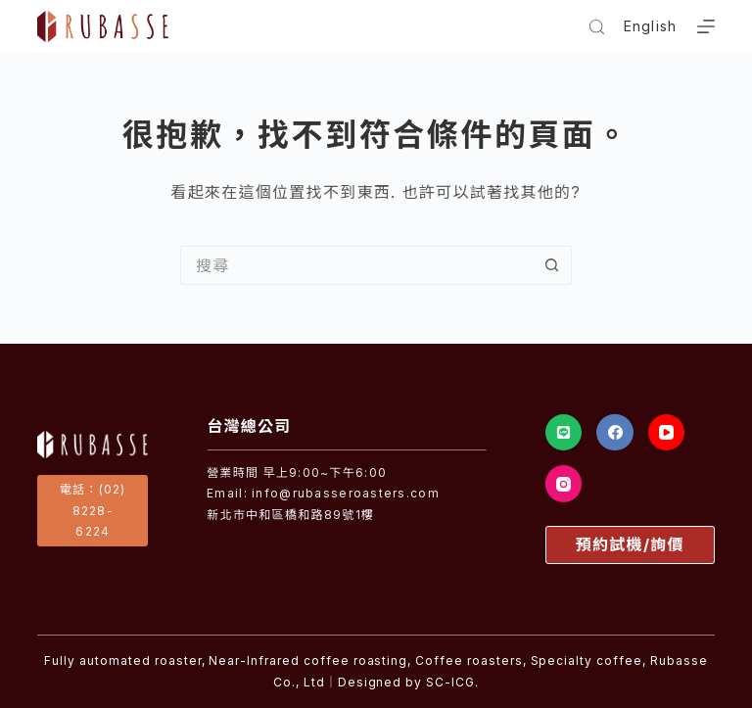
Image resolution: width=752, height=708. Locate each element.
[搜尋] (596, 27)
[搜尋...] (356, 265)
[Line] (564, 432)
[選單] (706, 26)
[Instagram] (564, 483)
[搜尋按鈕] (552, 265)
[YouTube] (666, 432)
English (651, 26)
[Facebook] (615, 432)
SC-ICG (450, 682)
